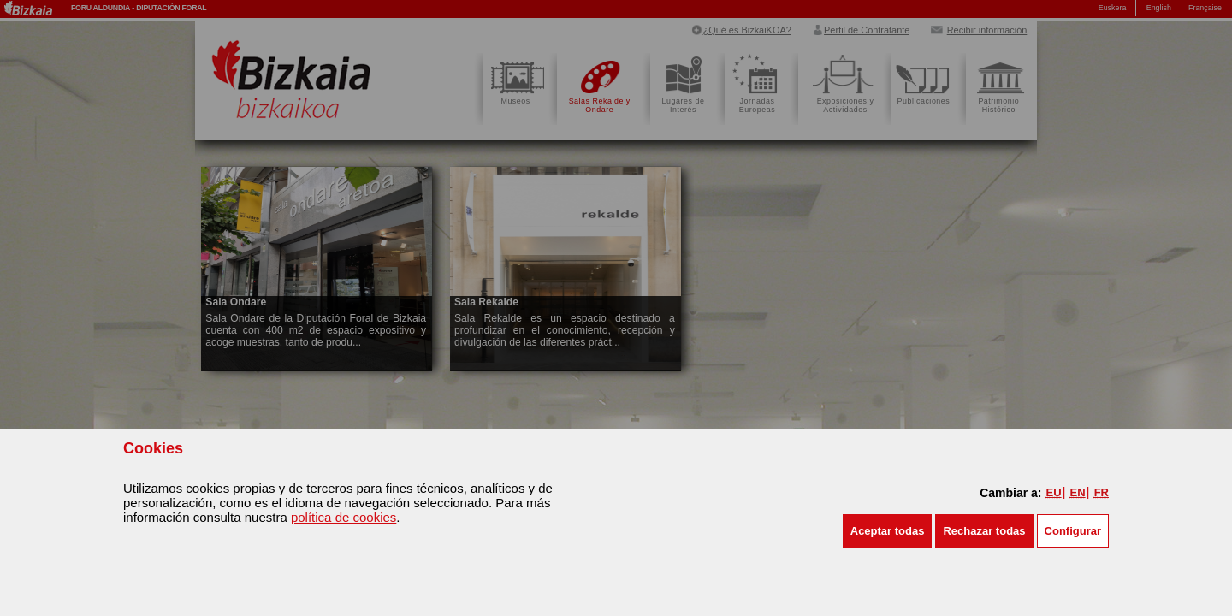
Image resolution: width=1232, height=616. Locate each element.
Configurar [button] (1073, 530)
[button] (888, 531)
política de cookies (343, 517)
